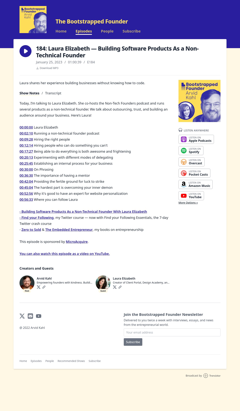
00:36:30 (26, 175)
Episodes (84, 31)
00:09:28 (26, 139)
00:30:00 (26, 169)
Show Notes (29, 93)
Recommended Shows (71, 361)
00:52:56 (26, 193)
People (107, 31)
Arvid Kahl (44, 278)
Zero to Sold (31, 229)
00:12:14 (26, 145)
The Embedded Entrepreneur (69, 229)
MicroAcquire (77, 241)
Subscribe (132, 31)
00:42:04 (26, 181)
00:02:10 (26, 133)
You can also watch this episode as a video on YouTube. (65, 253)
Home (61, 31)
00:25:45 (26, 163)
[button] (26, 51)
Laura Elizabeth (124, 278)
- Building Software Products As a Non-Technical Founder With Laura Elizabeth (83, 211)
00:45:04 (26, 187)
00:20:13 (26, 157)
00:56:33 (26, 199)
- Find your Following (37, 217)
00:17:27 (26, 151)
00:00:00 (26, 127)
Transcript (53, 93)
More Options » (188, 202)
